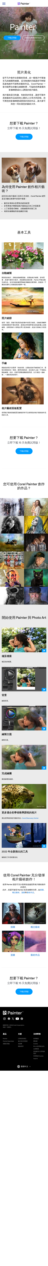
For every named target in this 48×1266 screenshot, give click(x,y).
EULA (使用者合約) (38, 1046)
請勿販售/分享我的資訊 (39, 1052)
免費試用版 (6, 1043)
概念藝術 (16, 892)
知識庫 (20, 1043)
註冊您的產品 (22, 1038)
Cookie (35, 1043)
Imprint (35, 1058)
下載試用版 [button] (12, 38)
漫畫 (23, 892)
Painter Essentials (8, 1041)
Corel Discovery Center (30, 818)
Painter (5, 1038)
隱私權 (35, 1041)
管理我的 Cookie (38, 1056)
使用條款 (36, 1038)
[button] (24, 640)
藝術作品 (30, 892)
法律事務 (36, 1049)
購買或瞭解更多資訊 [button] (33, 38)
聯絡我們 (20, 1046)
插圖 (42, 890)
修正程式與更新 (23, 1041)
